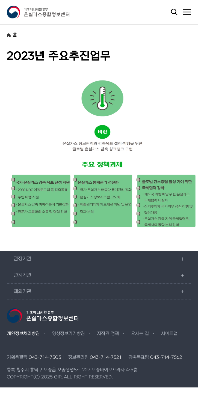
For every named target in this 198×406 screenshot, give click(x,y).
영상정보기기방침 (68, 333)
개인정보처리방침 (23, 333)
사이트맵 (169, 333)
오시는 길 (140, 333)
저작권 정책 (108, 333)
